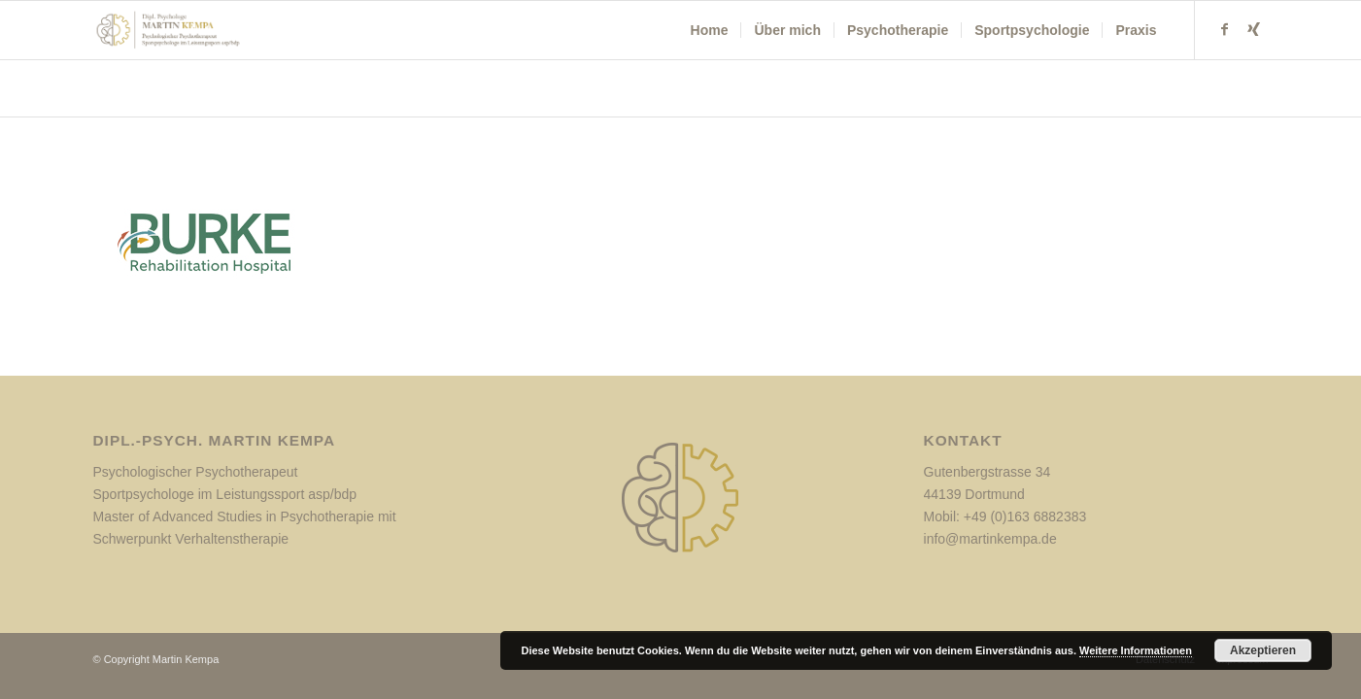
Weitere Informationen (1135, 650)
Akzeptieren (1263, 650)
